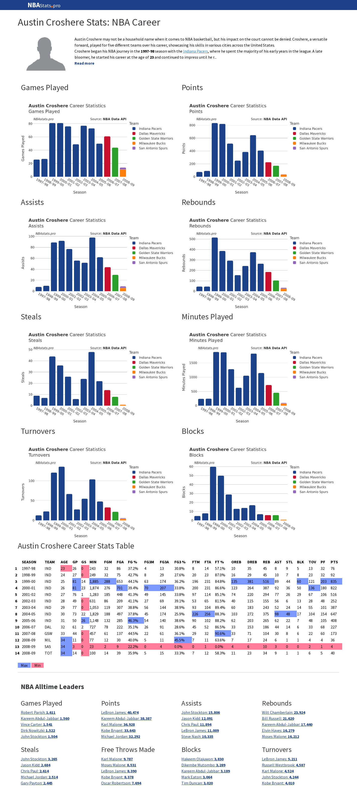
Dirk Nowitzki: (38, 730)
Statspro (44, 5)
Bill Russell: (278, 718)
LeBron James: (119, 712)
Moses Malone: (280, 736)
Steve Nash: (197, 736)
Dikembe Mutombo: (203, 764)
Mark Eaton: (196, 776)
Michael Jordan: (120, 736)
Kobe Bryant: (118, 730)
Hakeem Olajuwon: (202, 758)
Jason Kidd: (197, 718)
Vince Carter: (36, 724)
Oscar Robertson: (121, 782)
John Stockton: (39, 736)
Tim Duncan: (197, 782)
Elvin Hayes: (278, 730)
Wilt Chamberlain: (283, 712)
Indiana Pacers (195, 51)
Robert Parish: (38, 712)
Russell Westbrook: (283, 764)
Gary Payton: (36, 782)
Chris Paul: (196, 724)
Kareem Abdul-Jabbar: (45, 718)
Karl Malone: (118, 724)
